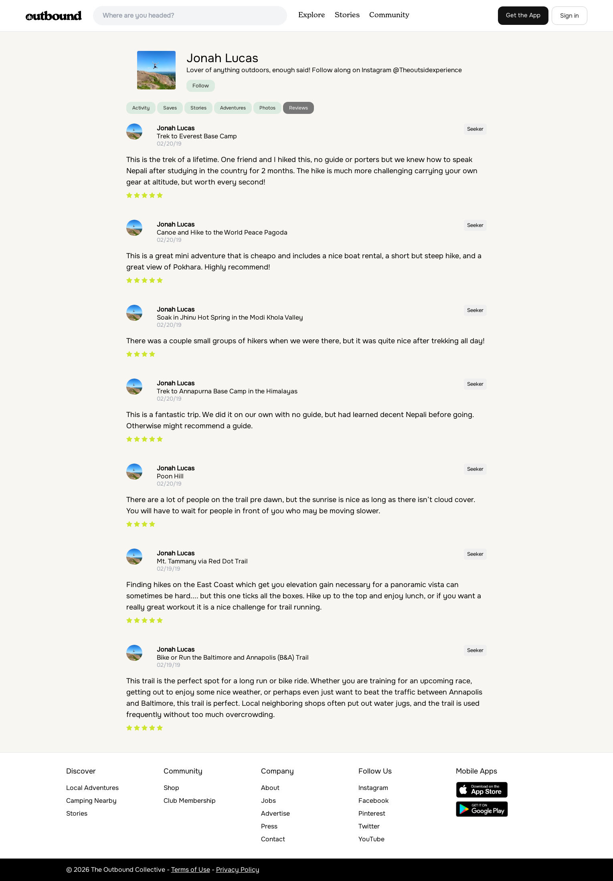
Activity (141, 108)
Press (269, 826)
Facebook (373, 800)
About (270, 788)
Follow (200, 85)
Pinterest (371, 813)
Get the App (523, 15)
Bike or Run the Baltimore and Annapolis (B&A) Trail (233, 657)
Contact (273, 839)
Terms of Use (190, 869)
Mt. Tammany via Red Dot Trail (202, 561)
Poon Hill (170, 476)
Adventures (233, 108)
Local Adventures (92, 788)
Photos (267, 108)
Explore (311, 15)
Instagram (373, 788)
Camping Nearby (91, 800)
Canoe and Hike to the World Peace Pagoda (222, 232)
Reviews (298, 108)
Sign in (569, 16)
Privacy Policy (237, 869)
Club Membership (190, 800)
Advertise (275, 813)
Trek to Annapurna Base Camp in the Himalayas (227, 391)
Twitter (369, 826)
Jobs (268, 800)
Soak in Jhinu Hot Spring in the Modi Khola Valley (230, 317)
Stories (347, 15)
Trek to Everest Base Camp (197, 136)
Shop (171, 788)
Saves (170, 108)
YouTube (371, 839)
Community (389, 15)
